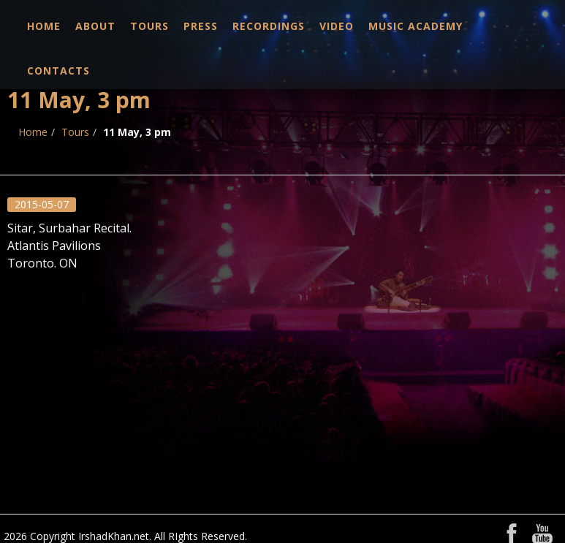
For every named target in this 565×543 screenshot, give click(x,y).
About (95, 26)
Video (336, 26)
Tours (149, 26)
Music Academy (415, 26)
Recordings (268, 26)
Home (44, 26)
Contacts (58, 70)
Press (200, 26)
